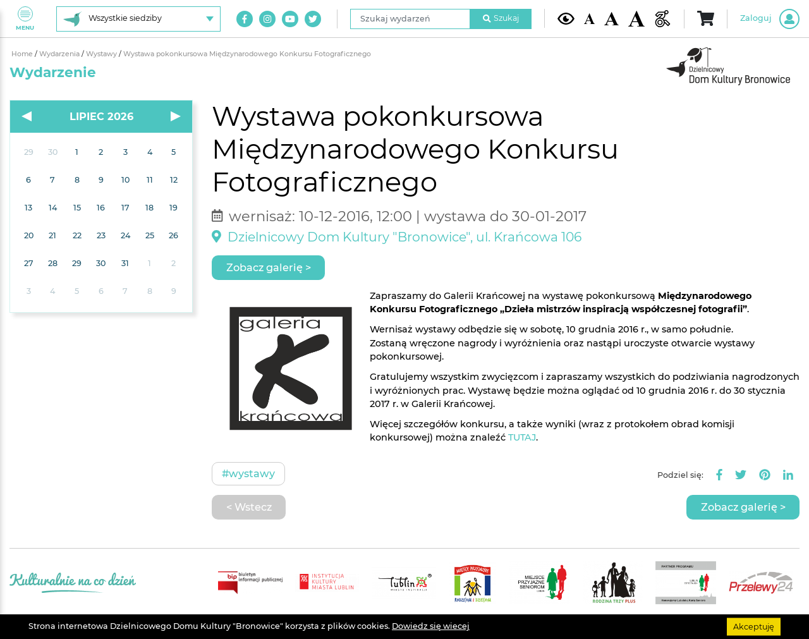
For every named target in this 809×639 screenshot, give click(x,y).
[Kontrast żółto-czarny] (566, 18)
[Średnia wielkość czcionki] (611, 18)
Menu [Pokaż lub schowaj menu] (25, 18)
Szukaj (501, 18)
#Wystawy (248, 473)
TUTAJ (522, 437)
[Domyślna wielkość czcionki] (589, 18)
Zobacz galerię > (268, 267)
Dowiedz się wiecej (431, 626)
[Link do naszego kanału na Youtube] (290, 19)
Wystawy (102, 54)
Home (23, 54)
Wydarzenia (60, 54)
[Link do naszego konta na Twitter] (313, 19)
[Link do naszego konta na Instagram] (267, 19)
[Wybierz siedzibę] (138, 19)
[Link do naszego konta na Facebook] (244, 19)
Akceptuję (753, 626)
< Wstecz (249, 507)
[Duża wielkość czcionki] (636, 19)
